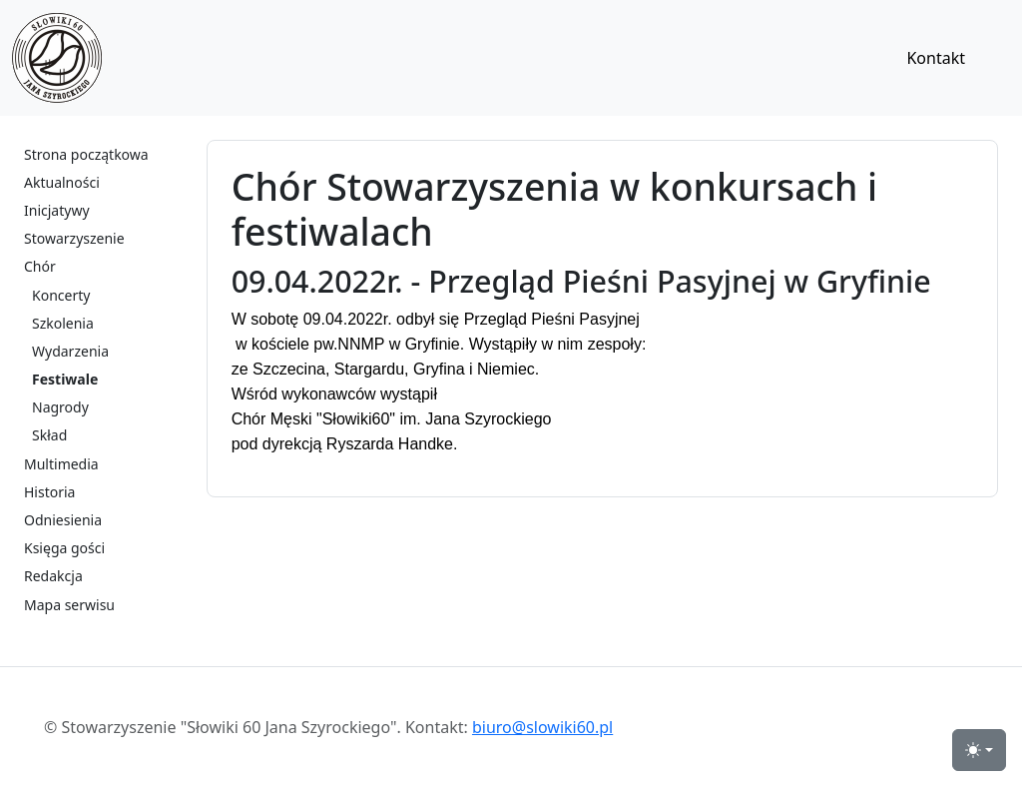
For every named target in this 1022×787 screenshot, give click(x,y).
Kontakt (935, 58)
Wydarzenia (70, 351)
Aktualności (62, 182)
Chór (40, 266)
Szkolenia (63, 323)
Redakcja (53, 575)
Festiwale (65, 379)
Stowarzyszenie (74, 238)
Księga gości (64, 547)
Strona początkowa (86, 154)
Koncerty (61, 295)
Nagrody (60, 406)
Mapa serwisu (69, 604)
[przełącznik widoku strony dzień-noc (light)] (979, 750)
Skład (49, 434)
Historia (49, 491)
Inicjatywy (57, 210)
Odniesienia (63, 519)
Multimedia (61, 463)
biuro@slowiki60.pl (542, 727)
